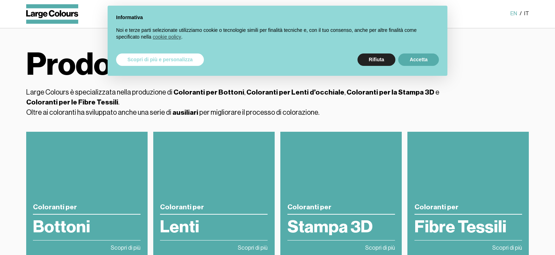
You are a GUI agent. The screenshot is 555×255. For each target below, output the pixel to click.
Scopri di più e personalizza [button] (160, 59)
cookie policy (167, 37)
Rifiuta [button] (376, 59)
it (526, 13)
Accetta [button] (419, 59)
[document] (277, 33)
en (514, 13)
